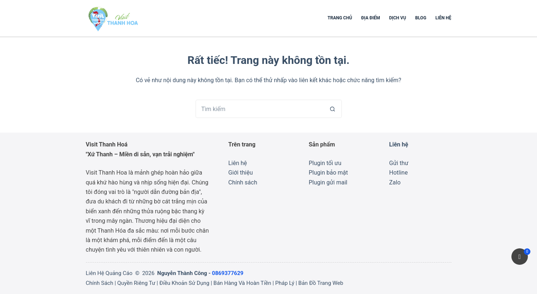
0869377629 (227, 273)
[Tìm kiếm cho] (260, 109)
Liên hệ (443, 17)
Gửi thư (399, 163)
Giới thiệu (240, 172)
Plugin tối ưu (325, 163)
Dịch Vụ (397, 17)
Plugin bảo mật (328, 172)
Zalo (395, 182)
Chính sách (242, 182)
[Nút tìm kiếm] (333, 109)
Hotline (398, 172)
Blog (420, 17)
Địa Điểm (370, 17)
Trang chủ (340, 17)
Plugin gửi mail (328, 182)
